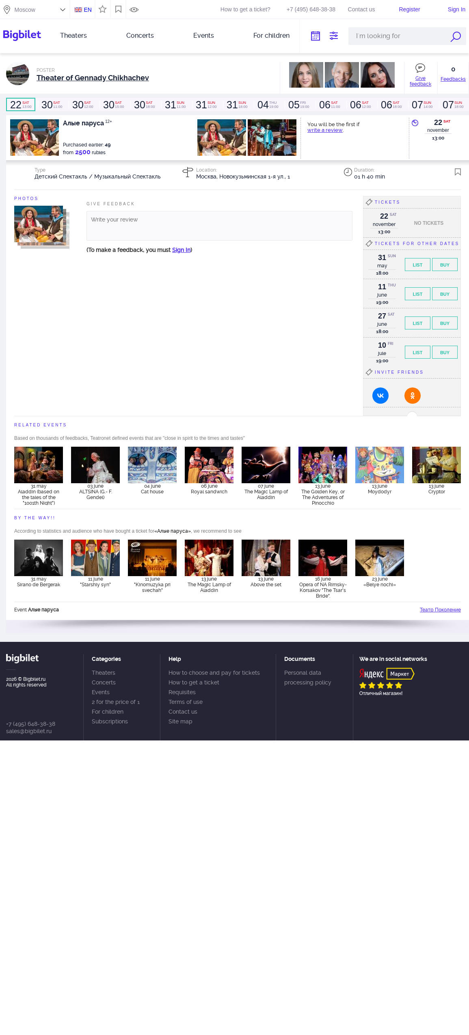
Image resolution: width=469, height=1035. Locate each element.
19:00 (267, 105)
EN (87, 9)
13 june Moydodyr (379, 489)
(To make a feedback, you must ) (139, 250)
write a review (325, 130)
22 (438, 122)
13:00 (21, 105)
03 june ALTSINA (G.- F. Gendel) (95, 491)
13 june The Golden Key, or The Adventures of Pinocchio (323, 494)
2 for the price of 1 (116, 702)
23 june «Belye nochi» (379, 581)
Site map (180, 721)
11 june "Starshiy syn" (95, 581)
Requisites (182, 692)
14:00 (422, 105)
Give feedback (420, 81)
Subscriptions (110, 721)
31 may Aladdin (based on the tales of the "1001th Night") (38, 494)
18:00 (144, 105)
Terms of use (186, 702)
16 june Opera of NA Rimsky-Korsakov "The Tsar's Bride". (323, 587)
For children (271, 35)
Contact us (361, 9)
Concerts (140, 35)
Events (203, 35)
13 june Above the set (266, 581)
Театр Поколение (440, 610)
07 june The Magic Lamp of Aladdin (266, 491)
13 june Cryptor (436, 489)
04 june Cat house (152, 489)
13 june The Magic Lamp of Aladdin (209, 584)
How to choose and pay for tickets (214, 672)
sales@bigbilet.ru (29, 731)
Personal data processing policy (307, 677)
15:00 (113, 105)
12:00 (82, 105)
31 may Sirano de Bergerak (38, 581)
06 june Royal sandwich (209, 489)
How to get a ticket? (245, 9)
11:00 (51, 105)
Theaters (73, 35)
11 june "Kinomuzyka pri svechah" (152, 584)
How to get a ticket (194, 682)
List (418, 265)
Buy (445, 265)
